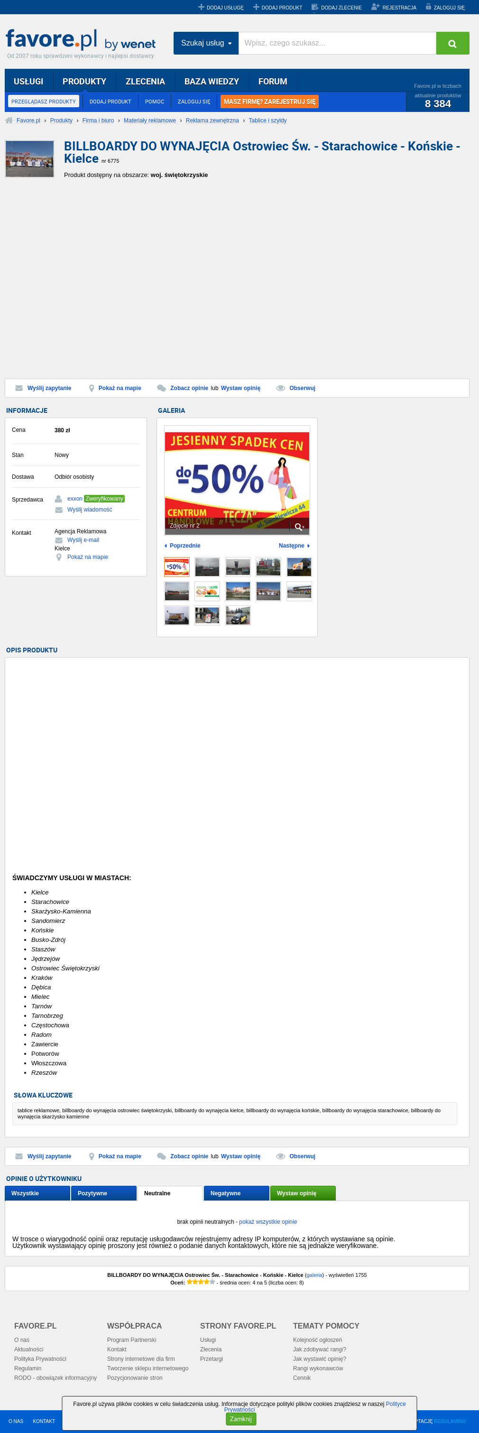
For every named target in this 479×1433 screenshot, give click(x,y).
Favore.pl (83, 40)
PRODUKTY (84, 81)
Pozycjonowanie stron (135, 1378)
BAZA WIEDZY (211, 81)
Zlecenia (210, 1349)
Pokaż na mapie (120, 388)
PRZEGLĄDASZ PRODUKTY (43, 101)
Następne (291, 546)
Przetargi (211, 1359)
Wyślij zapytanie (49, 388)
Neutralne (157, 1193)
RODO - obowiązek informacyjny (55, 1378)
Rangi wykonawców (318, 1368)
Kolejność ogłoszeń (317, 1340)
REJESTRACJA (399, 7)
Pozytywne (92, 1193)
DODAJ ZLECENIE (341, 7)
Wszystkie (25, 1193)
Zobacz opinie (189, 388)
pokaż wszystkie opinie (268, 1222)
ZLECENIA (145, 81)
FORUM (272, 81)
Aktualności (28, 1349)
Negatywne (225, 1193)
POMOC (154, 101)
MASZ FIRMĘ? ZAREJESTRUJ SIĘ (269, 101)
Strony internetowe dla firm (141, 1359)
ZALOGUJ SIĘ (449, 7)
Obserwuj (302, 388)
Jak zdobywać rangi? (319, 1349)
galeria (314, 1275)
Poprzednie (185, 546)
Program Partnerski (131, 1340)
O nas (21, 1340)
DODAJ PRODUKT (282, 7)
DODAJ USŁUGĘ (225, 7)
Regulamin (27, 1368)
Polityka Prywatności (40, 1359)
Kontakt (117, 1349)
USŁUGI (28, 81)
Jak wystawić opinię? (319, 1359)
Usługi (208, 1340)
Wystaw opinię (240, 388)
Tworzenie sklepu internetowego (147, 1368)
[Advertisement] (89, 282)
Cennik (302, 1378)
